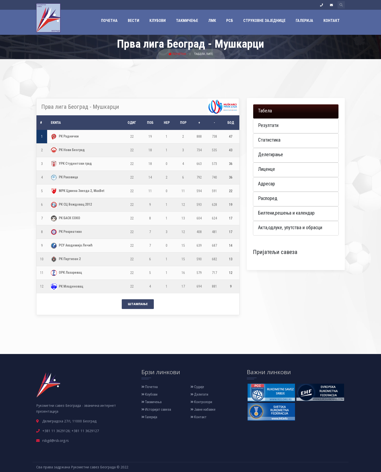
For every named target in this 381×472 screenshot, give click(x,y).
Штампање (138, 304)
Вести (133, 20)
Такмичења (151, 402)
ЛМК (212, 20)
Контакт (331, 20)
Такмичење (187, 20)
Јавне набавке (203, 409)
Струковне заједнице (264, 20)
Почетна (109, 20)
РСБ (229, 20)
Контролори (201, 402)
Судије (197, 387)
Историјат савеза (156, 409)
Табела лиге (203, 54)
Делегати (199, 394)
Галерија (304, 20)
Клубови (157, 20)
